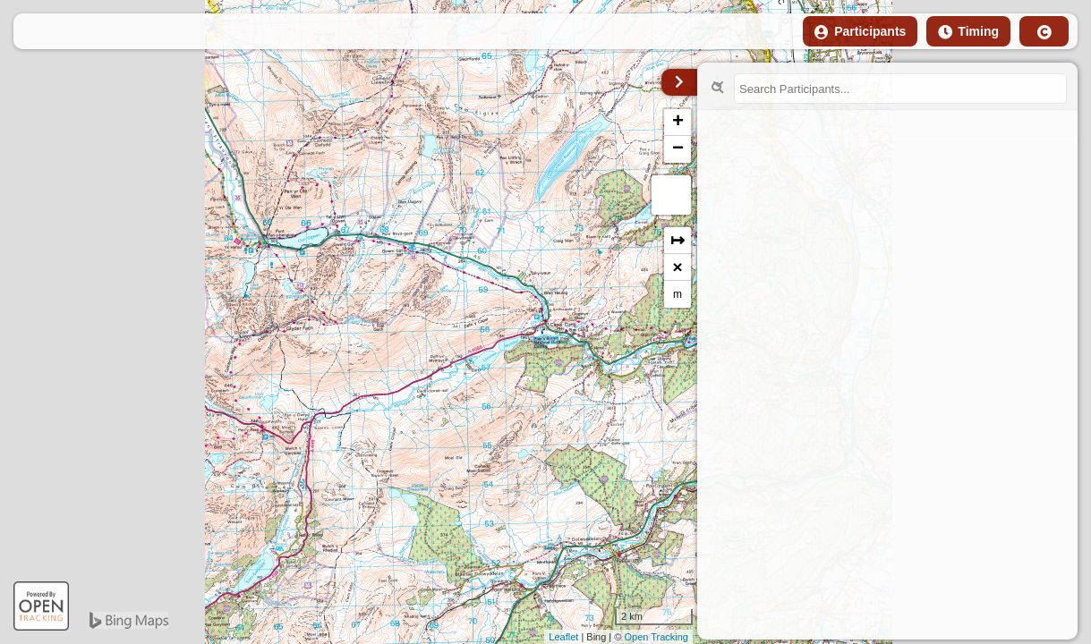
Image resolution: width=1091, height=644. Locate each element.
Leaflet (563, 636)
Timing (968, 31)
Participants (860, 31)
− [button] (678, 149)
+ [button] (678, 122)
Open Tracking (656, 636)
